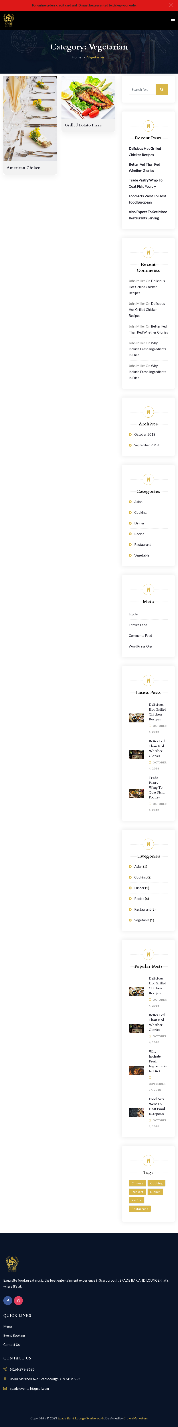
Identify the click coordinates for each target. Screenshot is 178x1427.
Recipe (139, 534)
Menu (7, 1326)
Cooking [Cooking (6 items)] (156, 1183)
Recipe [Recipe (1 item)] (137, 1200)
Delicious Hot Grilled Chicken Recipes (147, 287)
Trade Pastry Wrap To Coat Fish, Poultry (157, 787)
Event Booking (14, 1335)
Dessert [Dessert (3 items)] (137, 1192)
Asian (138, 502)
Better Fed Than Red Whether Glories (157, 748)
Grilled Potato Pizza (83, 125)
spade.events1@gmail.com (29, 1388)
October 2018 (144, 434)
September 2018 (146, 445)
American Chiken (24, 168)
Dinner (139, 523)
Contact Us (11, 1344)
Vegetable (141, 555)
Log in (133, 614)
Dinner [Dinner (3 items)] (155, 1192)
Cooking (140, 512)
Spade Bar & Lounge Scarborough (81, 1418)
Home (76, 57)
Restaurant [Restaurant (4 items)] (140, 1208)
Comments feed (140, 635)
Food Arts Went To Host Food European (157, 1106)
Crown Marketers (135, 1418)
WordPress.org (140, 646)
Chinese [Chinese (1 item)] (137, 1183)
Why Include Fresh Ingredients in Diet (147, 349)
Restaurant (142, 544)
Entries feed (138, 625)
